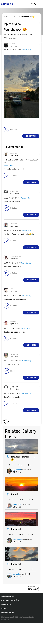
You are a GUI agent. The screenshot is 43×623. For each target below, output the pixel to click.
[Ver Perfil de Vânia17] (12, 289)
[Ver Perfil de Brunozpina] (14, 354)
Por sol (14, 494)
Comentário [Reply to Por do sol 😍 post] (31, 136)
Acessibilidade (7, 596)
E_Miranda (17, 470)
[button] (35, 44)
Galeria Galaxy (26, 50)
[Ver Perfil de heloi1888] (13, 321)
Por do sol (16, 529)
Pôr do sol (16, 564)
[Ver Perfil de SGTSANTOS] (14, 44)
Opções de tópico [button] (35, 22)
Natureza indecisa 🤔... (20, 458)
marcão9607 (17, 539)
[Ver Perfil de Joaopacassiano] (15, 256)
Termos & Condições (10, 600)
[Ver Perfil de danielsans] (13, 224)
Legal (3, 609)
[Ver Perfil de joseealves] (13, 153)
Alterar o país (7, 613)
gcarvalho (16, 574)
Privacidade (6, 605)
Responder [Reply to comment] (31, 182)
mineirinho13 (17, 505)
